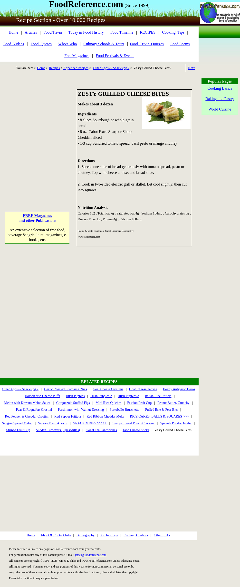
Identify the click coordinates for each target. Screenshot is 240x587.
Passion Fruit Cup (139, 403)
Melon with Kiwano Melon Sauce (27, 403)
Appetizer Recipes (75, 68)
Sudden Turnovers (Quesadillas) (58, 430)
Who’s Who (67, 44)
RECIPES (147, 32)
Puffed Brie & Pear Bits (161, 409)
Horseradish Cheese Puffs (42, 396)
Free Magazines (76, 56)
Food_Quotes (41, 44)
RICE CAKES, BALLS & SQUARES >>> (159, 416)
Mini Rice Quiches (108, 403)
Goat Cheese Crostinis (108, 389)
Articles (31, 32)
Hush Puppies (75, 396)
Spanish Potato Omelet (176, 423)
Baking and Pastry (219, 99)
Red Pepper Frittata (67, 416)
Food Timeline (121, 32)
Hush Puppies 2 (101, 396)
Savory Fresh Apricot (52, 423)
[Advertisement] (45, 135)
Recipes (54, 68)
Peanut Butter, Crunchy (173, 403)
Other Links (162, 535)
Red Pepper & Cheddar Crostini (26, 416)
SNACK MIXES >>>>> (90, 423)
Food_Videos (13, 44)
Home (13, 32)
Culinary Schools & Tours (104, 44)
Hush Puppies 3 (128, 396)
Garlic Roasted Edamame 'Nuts (65, 389)
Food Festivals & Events (115, 56)
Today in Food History (86, 32)
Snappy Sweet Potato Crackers (133, 423)
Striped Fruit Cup (18, 430)
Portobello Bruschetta (124, 409)
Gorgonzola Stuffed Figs (73, 403)
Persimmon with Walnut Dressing (81, 409)
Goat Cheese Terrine (143, 389)
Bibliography (86, 535)
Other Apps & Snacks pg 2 (111, 68)
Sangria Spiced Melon (17, 423)
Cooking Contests (136, 535)
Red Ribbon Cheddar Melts (105, 416)
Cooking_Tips (173, 32)
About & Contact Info (56, 535)
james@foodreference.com (90, 555)
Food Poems (180, 44)
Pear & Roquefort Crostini (34, 409)
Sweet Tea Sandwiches (101, 430)
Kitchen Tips (109, 535)
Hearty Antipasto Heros (179, 389)
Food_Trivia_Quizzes (147, 44)
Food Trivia (53, 32)
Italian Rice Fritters (158, 396)
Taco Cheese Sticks (136, 430)
